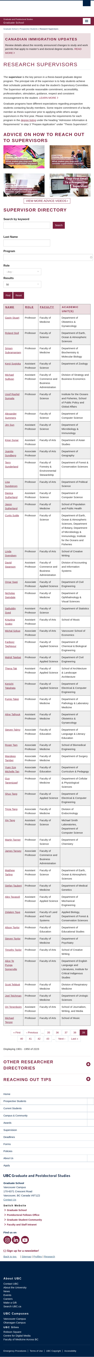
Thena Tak (11, 668)
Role (6, 265)
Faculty (47, 307)
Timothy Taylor (13, 949)
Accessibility (70, 1351)
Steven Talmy (12, 729)
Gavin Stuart (12, 317)
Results (8, 278)
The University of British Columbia (33, 7)
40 (23, 1038)
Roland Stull (12, 333)
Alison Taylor (12, 927)
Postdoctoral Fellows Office (23, 1215)
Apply (6, 1165)
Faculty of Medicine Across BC (20, 1339)
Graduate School (10, 29)
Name (9, 307)
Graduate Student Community (24, 1219)
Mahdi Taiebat (13, 657)
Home (6, 1094)
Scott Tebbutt (12, 984)
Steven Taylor (13, 938)
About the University (14, 1287)
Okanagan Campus (14, 1322)
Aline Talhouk (12, 714)
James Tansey (13, 850)
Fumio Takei (12, 699)
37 (67, 1032)
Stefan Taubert (13, 885)
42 (40, 1038)
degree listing (28, 120)
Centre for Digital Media (17, 1335)
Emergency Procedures (14, 1351)
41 (31, 1038)
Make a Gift (10, 1302)
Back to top (11, 1256)
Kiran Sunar (12, 440)
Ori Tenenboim (13, 1006)
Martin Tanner (13, 839)
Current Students (12, 1108)
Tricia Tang (11, 809)
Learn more (47, 97)
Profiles (37, 1256)
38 (76, 1032)
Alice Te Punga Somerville (11, 965)
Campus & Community (15, 1115)
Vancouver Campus (14, 1318)
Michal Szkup (12, 630)
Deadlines (9, 1137)
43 (49, 1038)
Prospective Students (29, 29)
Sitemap (26, 1256)
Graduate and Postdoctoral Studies (47, 1176)
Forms (7, 1144)
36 (58, 1032)
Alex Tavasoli (12, 896)
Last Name (10, 236)
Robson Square (12, 1331)
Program (9, 251)
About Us (8, 1158)
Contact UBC (11, 1283)
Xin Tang (10, 820)
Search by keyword (16, 219)
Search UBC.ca (12, 1306)
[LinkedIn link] (16, 1240)
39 (85, 1032)
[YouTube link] (25, 1240)
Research (49, 1256)
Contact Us (9, 1199)
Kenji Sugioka (13, 363)
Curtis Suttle (12, 515)
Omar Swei (11, 581)
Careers (8, 1298)
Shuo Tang (11, 793)
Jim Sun (9, 424)
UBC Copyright (53, 1351)
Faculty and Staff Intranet (22, 1224)
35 (50, 1032)
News (6, 1291)
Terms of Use (36, 1351)
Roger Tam (11, 744)
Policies (7, 1151)
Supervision (10, 1129)
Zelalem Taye (12, 912)
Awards (7, 1122)
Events (7, 1295)
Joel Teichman (13, 995)
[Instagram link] (7, 1240)
